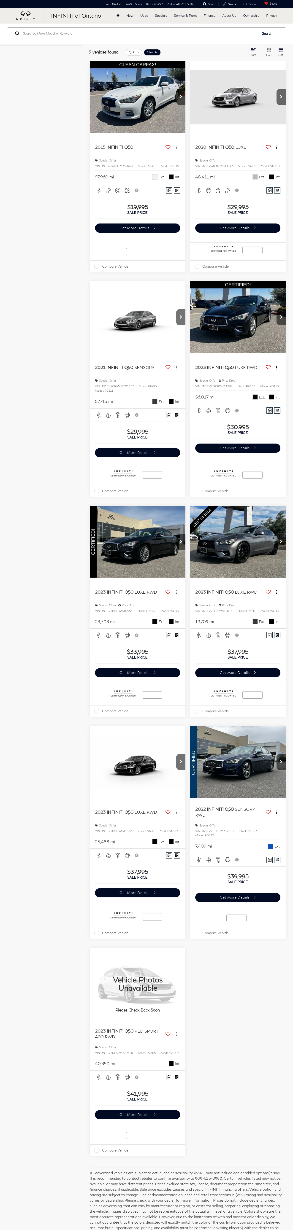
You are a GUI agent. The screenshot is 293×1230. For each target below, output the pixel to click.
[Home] (118, 15)
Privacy (271, 15)
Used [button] (144, 15)
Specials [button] (161, 15)
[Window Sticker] (177, 190)
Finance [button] (209, 15)
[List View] (281, 52)
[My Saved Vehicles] (269, 3)
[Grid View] (268, 52)
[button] (180, 97)
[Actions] (176, 147)
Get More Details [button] (134, 228)
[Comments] (169, 190)
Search (267, 33)
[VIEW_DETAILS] (137, 984)
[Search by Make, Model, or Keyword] (140, 33)
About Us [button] (229, 15)
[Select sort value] (254, 52)
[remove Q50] (134, 52)
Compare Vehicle (115, 266)
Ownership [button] (251, 15)
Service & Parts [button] (185, 15)
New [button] (129, 15)
